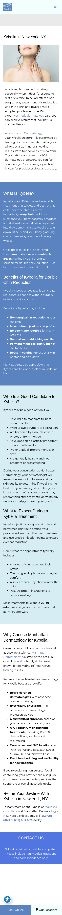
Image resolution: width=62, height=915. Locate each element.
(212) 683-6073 (24, 820)
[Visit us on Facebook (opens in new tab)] (24, 890)
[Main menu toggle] (55, 6)
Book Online (15, 910)
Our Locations (46, 910)
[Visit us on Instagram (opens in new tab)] (30, 890)
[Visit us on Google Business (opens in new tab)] (36, 890)
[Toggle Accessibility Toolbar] (7, 899)
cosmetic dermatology (29, 115)
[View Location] (18, 899)
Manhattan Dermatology (25, 133)
